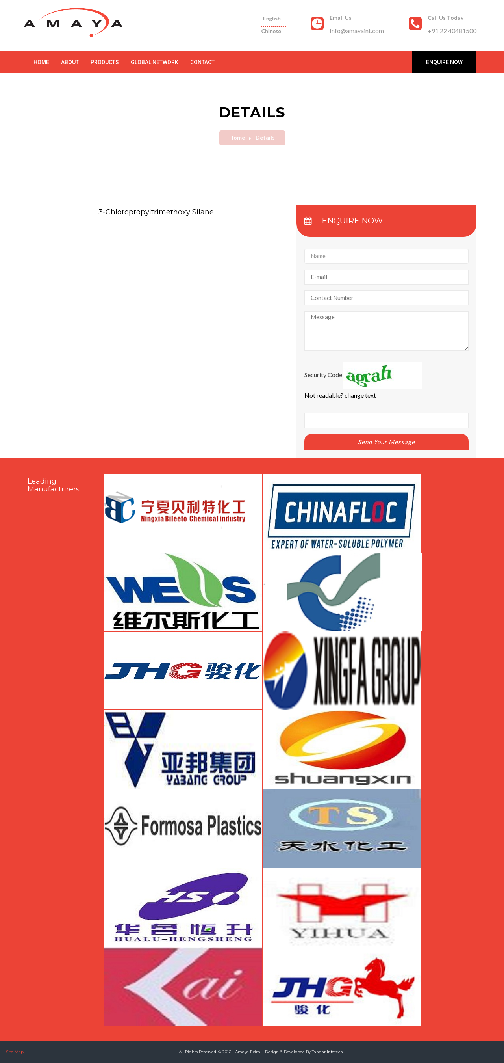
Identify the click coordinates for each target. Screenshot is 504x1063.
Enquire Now (444, 62)
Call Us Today (445, 17)
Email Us (341, 17)
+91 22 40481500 (452, 30)
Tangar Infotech (327, 1051)
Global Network (154, 62)
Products (105, 62)
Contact (202, 62)
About (70, 62)
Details (265, 137)
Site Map (15, 1051)
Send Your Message (386, 441)
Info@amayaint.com (357, 30)
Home (41, 62)
